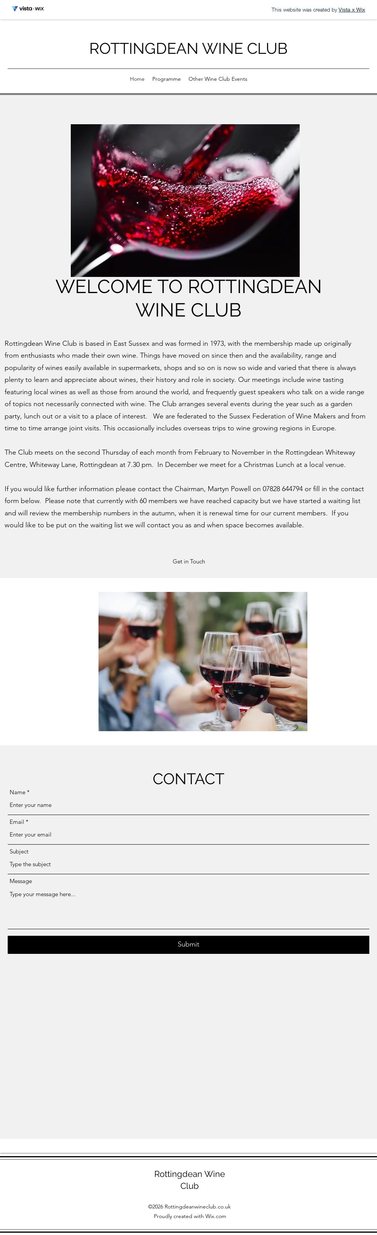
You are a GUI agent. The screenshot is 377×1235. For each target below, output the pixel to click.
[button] (188, 562)
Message (21, 881)
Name (17, 792)
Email (17, 822)
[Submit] (188, 945)
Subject (19, 851)
